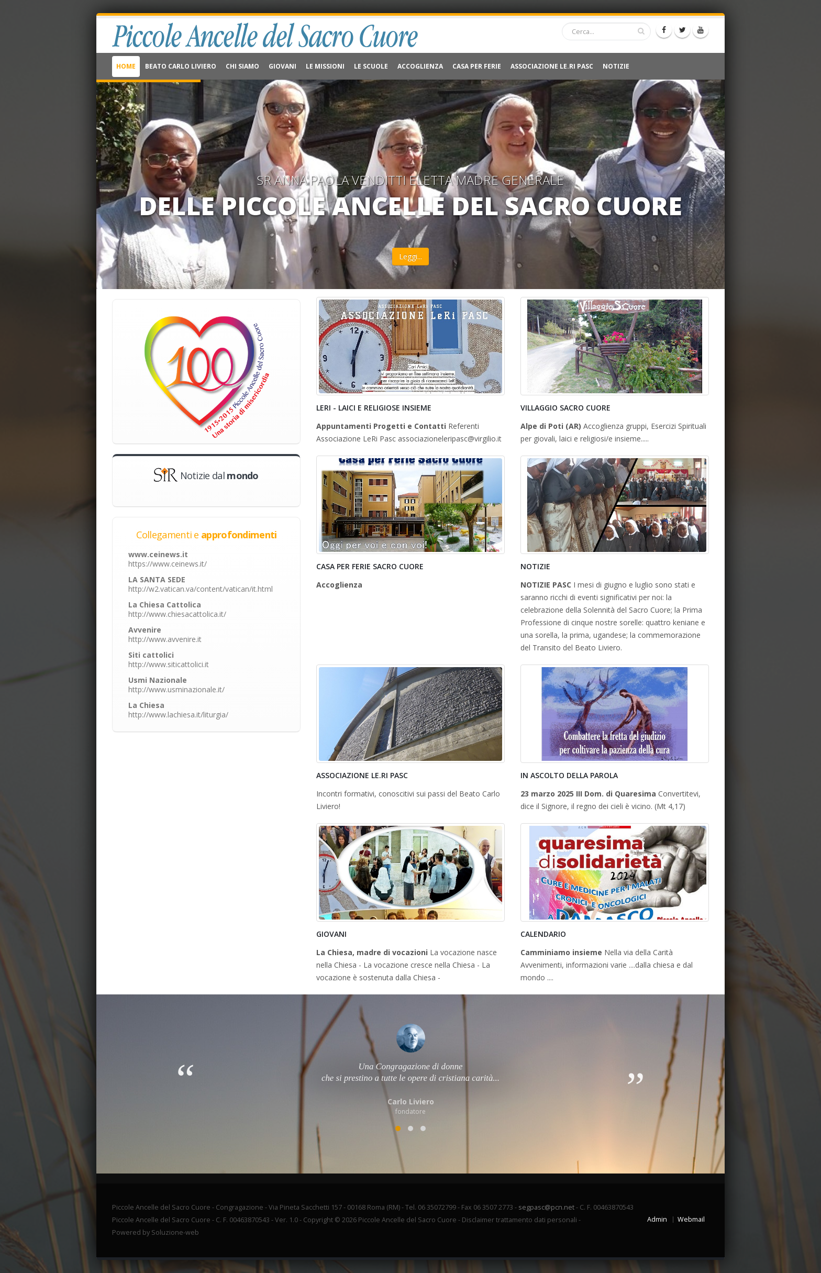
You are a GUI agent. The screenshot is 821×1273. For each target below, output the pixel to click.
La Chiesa (178, 709)
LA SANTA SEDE (200, 584)
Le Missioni (325, 66)
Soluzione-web (175, 1232)
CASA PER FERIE (476, 66)
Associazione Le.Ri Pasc (552, 66)
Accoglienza (420, 66)
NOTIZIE (616, 66)
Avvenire (165, 634)
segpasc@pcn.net (546, 1207)
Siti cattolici (168, 659)
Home (126, 66)
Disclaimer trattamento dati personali (519, 1219)
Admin (657, 1219)
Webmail (691, 1219)
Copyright (318, 1219)
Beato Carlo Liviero (180, 66)
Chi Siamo (242, 66)
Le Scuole (371, 66)
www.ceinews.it (167, 559)
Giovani (282, 66)
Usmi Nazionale (176, 684)
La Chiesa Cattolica (177, 609)
